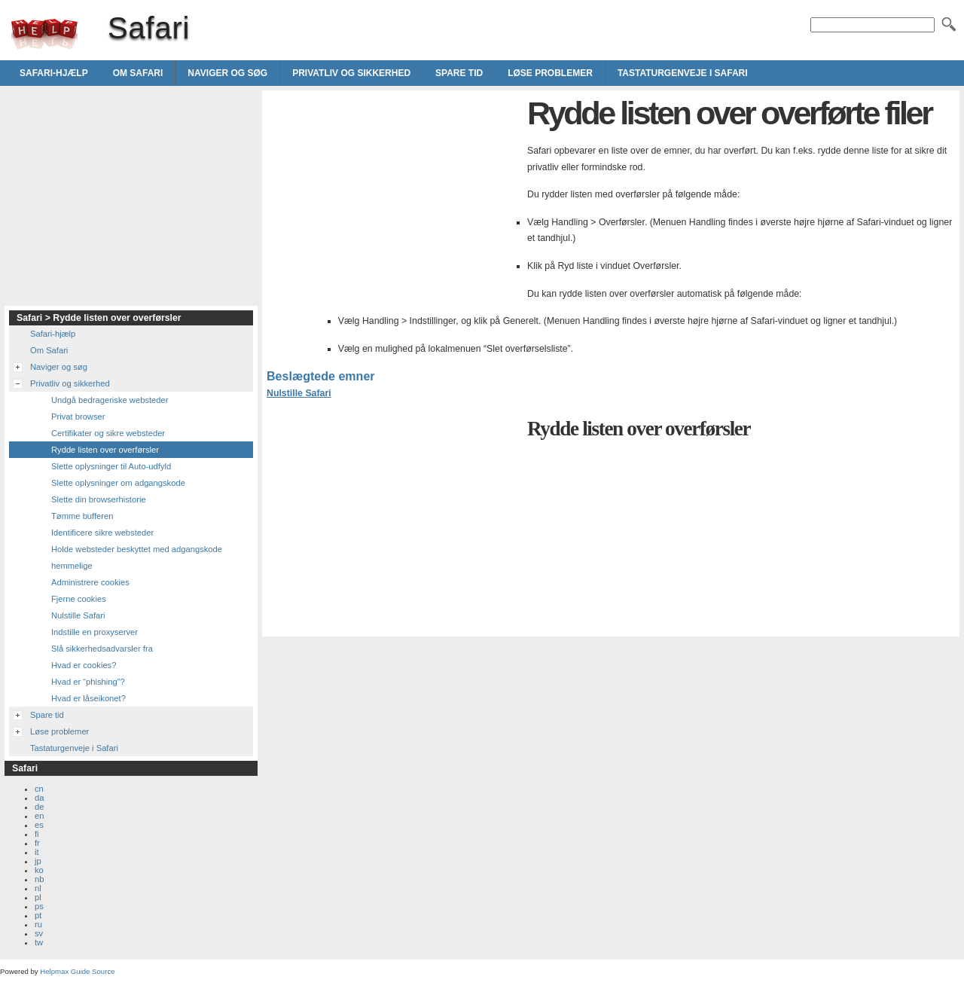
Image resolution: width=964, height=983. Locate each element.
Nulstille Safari (299, 393)
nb (39, 879)
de (39, 806)
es (39, 824)
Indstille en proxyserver (94, 632)
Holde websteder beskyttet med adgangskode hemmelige (136, 557)
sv (39, 933)
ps (39, 906)
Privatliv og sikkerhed (351, 73)
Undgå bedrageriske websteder (109, 399)
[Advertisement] (393, 200)
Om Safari (138, 73)
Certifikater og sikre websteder (108, 433)
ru (38, 924)
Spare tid (459, 73)
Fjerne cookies (78, 598)
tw (39, 942)
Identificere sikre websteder (102, 532)
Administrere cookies (90, 582)
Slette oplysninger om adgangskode (118, 482)
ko (39, 870)
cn (39, 788)
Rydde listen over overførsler (105, 449)
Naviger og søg (227, 73)
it (37, 851)
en (39, 815)
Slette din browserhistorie (98, 499)
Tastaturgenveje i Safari (683, 73)
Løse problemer (550, 73)
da (39, 797)
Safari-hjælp (54, 73)
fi (37, 833)
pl (38, 897)
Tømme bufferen (82, 516)
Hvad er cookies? (83, 665)
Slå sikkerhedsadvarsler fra (102, 648)
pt (38, 915)
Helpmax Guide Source (77, 971)
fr (37, 842)
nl (38, 888)
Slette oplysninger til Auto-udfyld (111, 466)
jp (38, 860)
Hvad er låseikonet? (88, 698)
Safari (44, 34)
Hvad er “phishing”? (88, 681)
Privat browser (78, 416)
